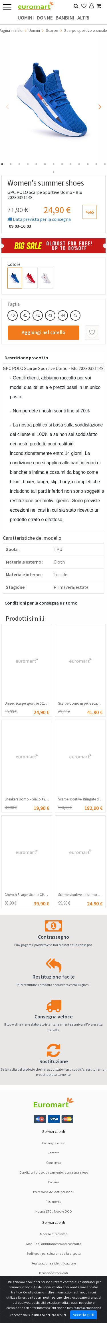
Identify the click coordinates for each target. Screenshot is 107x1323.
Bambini (65, 17)
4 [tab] (28, 164)
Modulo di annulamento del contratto (53, 1244)
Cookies (53, 1182)
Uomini (26, 17)
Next (100, 105)
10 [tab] (79, 164)
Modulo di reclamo (53, 1234)
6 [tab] (45, 164)
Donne (45, 17)
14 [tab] (53, 172)
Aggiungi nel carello (43, 332)
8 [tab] (62, 164)
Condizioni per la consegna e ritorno (41, 603)
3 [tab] (19, 164)
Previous (7, 105)
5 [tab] (36, 164)
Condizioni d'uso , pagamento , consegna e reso (53, 1172)
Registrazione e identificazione (53, 1263)
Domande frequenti (53, 1273)
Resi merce (53, 1201)
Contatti (54, 1153)
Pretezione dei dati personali (53, 1192)
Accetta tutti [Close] (83, 1314)
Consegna (53, 1162)
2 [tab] (11, 164)
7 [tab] (53, 164)
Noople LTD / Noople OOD (53, 1211)
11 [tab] (88, 164)
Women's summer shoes (45, 182)
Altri (83, 17)
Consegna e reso (53, 1143)
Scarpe (52, 30)
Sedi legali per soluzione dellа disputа (54, 1253)
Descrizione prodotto (26, 358)
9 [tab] (71, 164)
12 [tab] (96, 164)
